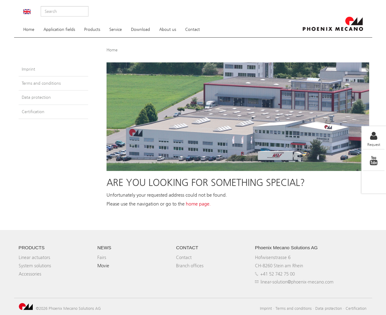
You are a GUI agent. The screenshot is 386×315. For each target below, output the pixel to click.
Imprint (28, 69)
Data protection (36, 97)
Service (115, 29)
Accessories (30, 274)
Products (92, 29)
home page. (198, 204)
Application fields (59, 29)
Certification (33, 111)
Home (28, 29)
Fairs (101, 257)
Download (140, 29)
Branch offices (190, 266)
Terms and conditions (41, 83)
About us (167, 29)
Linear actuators (34, 257)
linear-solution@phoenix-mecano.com (297, 282)
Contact (192, 29)
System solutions (35, 266)
